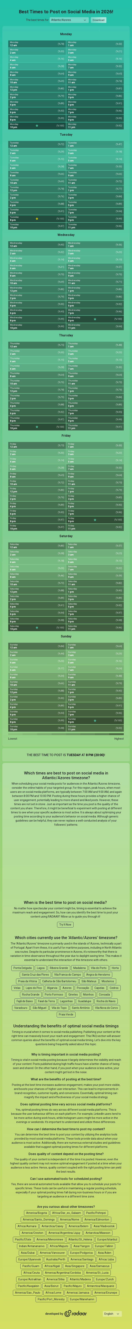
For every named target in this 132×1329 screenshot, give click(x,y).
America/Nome (69, 1219)
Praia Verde (66, 1014)
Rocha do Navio (106, 1001)
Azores (67, 987)
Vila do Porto (99, 968)
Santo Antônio (81, 1007)
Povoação (83, 987)
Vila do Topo (59, 1007)
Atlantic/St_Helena (80, 1239)
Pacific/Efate (23, 1239)
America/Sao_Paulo (27, 1292)
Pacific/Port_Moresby (51, 1299)
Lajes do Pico (34, 987)
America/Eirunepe (105, 1292)
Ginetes (73, 994)
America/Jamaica (78, 1292)
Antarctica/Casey (52, 1226)
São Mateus (89, 981)
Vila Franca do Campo (67, 974)
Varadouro (20, 1007)
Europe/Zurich (105, 1279)
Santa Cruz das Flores (35, 974)
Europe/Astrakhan (29, 1279)
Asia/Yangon (82, 1246)
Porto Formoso (54, 994)
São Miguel (39, 1007)
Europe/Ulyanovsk (29, 1259)
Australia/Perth (55, 1259)
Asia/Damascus (100, 1266)
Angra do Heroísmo (98, 974)
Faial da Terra (46, 1001)
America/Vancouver (52, 1252)
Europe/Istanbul (107, 1239)
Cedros (114, 987)
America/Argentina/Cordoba (63, 1272)
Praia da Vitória (27, 981)
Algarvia (52, 987)
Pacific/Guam (30, 1266)
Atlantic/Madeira (80, 1279)
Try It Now (65, 924)
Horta (115, 968)
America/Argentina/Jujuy (64, 1232)
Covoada (104, 994)
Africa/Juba (106, 1259)
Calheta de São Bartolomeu (59, 981)
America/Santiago (82, 1259)
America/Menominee (50, 1239)
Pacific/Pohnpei (96, 1212)
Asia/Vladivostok (104, 1226)
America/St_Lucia (97, 1272)
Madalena (79, 968)
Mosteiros (108, 981)
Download (98, 20)
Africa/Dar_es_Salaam (66, 1212)
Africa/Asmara (27, 1226)
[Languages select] (112, 1314)
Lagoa (41, 968)
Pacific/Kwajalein (28, 1286)
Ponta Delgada (22, 968)
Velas (17, 987)
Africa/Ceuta (31, 1272)
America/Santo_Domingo (39, 1219)
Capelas (99, 987)
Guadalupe (84, 1001)
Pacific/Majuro (73, 1286)
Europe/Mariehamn (82, 1299)
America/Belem (78, 1226)
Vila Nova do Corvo (106, 1007)
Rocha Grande (31, 994)
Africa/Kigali (52, 1266)
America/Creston (32, 1232)
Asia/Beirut (51, 1286)
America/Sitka (56, 1279)
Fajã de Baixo (25, 1001)
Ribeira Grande (59, 968)
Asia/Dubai (28, 1252)
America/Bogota (36, 1212)
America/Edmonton (96, 1219)
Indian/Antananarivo (32, 1246)
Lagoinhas (66, 1001)
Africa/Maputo (59, 1246)
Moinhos (88, 994)
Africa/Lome (53, 1292)
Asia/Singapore (74, 1266)
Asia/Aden (104, 1252)
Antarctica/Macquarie (100, 1286)
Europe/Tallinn (104, 1246)
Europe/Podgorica (81, 1252)
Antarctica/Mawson (98, 1232)
